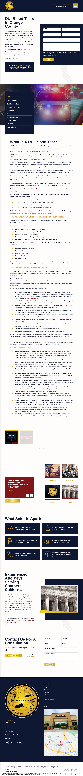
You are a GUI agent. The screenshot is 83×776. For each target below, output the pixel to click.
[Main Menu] (75, 5)
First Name (46, 28)
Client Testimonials (12, 500)
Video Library (47, 702)
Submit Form (48, 59)
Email (64, 33)
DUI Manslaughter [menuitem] (13, 107)
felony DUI (30, 189)
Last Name (65, 28)
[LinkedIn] (16, 742)
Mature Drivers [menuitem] (12, 127)
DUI (45, 694)
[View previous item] (39, 448)
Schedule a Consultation (13, 655)
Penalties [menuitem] (10, 114)
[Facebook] (7, 742)
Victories (46, 697)
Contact (46, 704)
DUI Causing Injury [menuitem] (13, 104)
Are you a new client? (48, 39)
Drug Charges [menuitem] (12, 100)
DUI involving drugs (40, 189)
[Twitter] (11, 742)
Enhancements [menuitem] (12, 117)
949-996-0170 (61, 6)
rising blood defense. (32, 298)
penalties (15, 183)
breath (16, 178)
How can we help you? (48, 44)
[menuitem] (61, 687)
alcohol (57, 178)
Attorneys (46, 692)
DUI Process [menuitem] (11, 120)
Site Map (46, 706)
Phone (45, 33)
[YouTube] (20, 742)
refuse (29, 183)
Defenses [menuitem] (10, 124)
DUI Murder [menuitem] (11, 110)
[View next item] (43, 448)
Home (45, 687)
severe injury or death (41, 205)
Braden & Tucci (9, 52)
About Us (46, 689)
